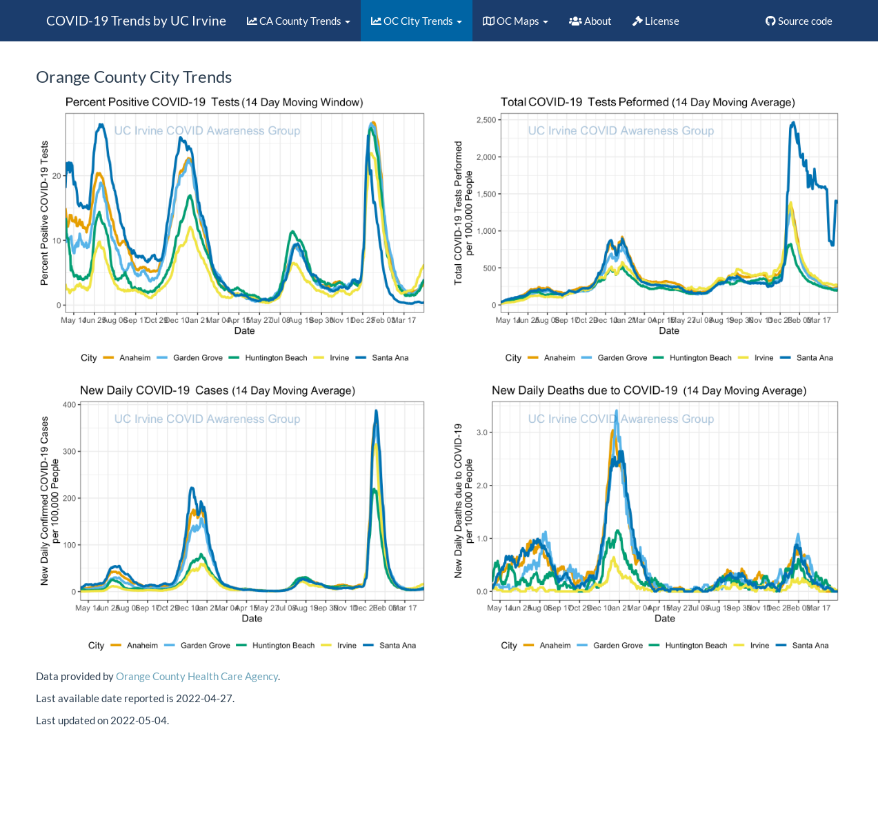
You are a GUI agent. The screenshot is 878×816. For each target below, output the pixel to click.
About (590, 20)
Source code (799, 20)
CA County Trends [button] (298, 20)
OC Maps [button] (515, 20)
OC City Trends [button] (416, 20)
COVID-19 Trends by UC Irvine (136, 20)
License (655, 20)
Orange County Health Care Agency (197, 676)
